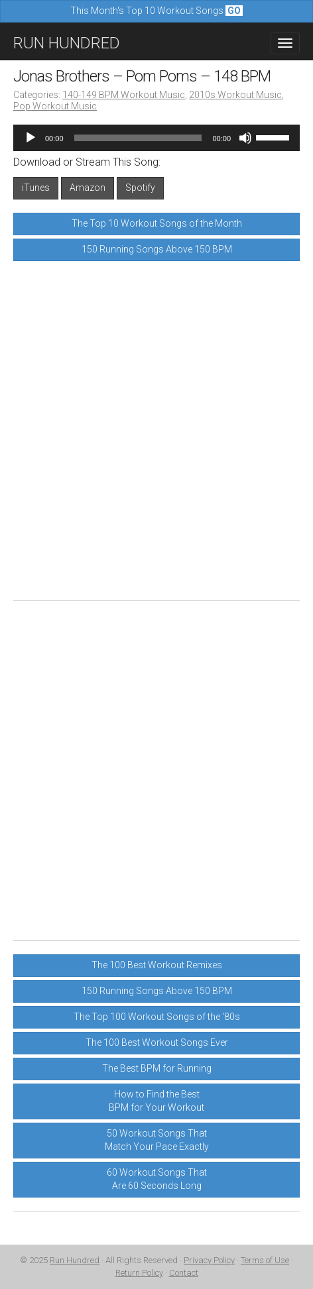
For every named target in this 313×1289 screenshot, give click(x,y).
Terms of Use (265, 1260)
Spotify (140, 187)
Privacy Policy (209, 1260)
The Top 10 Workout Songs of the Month (157, 223)
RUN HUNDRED (66, 43)
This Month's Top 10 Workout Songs (156, 10)
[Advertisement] (156, 430)
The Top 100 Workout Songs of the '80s (157, 1016)
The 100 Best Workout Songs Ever (157, 1042)
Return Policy (139, 1273)
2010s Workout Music (235, 94)
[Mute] (245, 137)
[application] (156, 138)
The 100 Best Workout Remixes (157, 965)
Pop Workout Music (55, 106)
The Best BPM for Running (157, 1068)
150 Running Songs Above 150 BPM (157, 249)
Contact (183, 1273)
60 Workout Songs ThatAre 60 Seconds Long (157, 1179)
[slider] (138, 138)
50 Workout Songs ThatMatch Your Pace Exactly (157, 1140)
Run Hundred (74, 1260)
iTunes (36, 187)
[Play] (30, 137)
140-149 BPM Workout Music (123, 94)
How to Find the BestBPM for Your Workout (156, 1101)
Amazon (87, 187)
